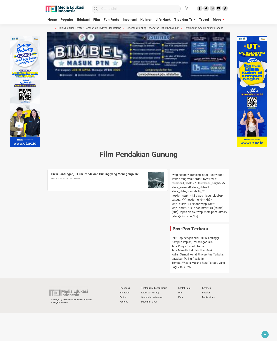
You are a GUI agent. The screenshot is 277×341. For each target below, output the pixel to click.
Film (96, 19)
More (217, 19)
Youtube (124, 301)
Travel (204, 19)
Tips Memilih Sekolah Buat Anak (192, 250)
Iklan (180, 292)
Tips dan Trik (184, 19)
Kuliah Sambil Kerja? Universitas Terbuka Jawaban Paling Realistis (197, 256)
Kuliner (146, 19)
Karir (180, 297)
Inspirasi (130, 19)
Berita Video (208, 297)
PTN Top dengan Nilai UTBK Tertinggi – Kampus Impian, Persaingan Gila (197, 240)
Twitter (123, 297)
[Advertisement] (138, 109)
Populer (67, 19)
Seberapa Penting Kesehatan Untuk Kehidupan (153, 28)
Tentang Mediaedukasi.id (154, 288)
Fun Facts (111, 19)
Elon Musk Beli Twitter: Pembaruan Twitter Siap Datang (90, 28)
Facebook (125, 288)
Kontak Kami (184, 288)
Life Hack (163, 19)
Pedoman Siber (149, 301)
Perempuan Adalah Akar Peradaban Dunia (209, 28)
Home (52, 19)
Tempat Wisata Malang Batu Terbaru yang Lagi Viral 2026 (198, 265)
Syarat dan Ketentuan (152, 297)
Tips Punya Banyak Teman (188, 246)
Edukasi (83, 19)
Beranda (206, 288)
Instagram (125, 292)
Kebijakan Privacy (150, 292)
